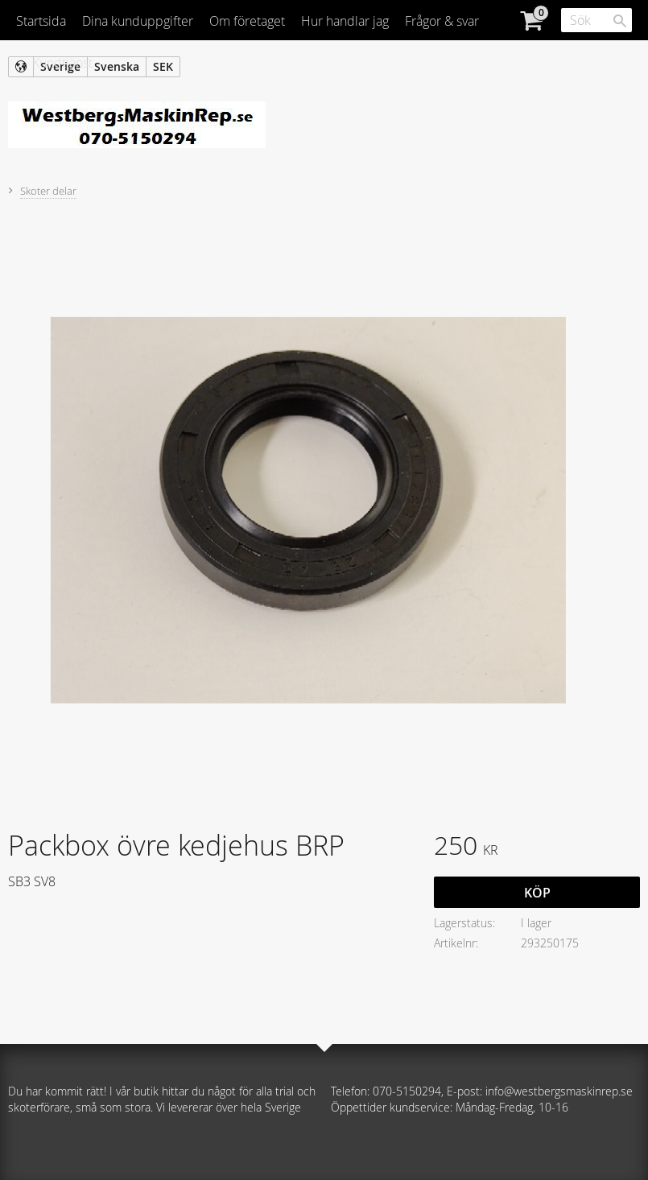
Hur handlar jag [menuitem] (345, 21)
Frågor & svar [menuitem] (442, 21)
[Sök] (620, 21)
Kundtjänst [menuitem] (62, 63)
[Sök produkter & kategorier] (596, 20)
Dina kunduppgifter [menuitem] (137, 21)
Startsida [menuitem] (41, 21)
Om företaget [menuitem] (247, 21)
